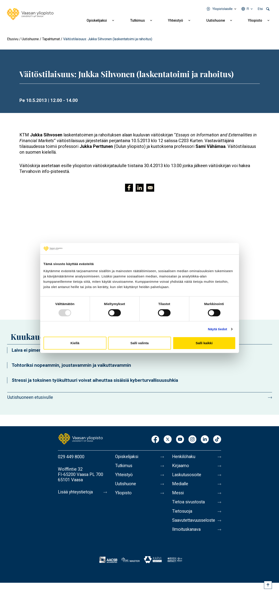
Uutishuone (215, 20)
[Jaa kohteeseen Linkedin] (140, 188)
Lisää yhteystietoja (76, 492)
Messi (178, 494)
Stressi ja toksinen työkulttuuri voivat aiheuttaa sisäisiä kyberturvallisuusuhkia (95, 380)
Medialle (180, 484)
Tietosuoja (182, 512)
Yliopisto (255, 20)
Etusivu (12, 39)
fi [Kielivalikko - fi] (248, 9)
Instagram (192, 439)
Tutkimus (137, 20)
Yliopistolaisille (222, 9)
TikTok (217, 439)
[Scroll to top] (268, 585)
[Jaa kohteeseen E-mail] (150, 188)
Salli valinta (139, 343)
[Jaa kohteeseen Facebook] (129, 188)
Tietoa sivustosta (189, 503)
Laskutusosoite (187, 475)
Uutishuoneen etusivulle (30, 397)
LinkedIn (205, 439)
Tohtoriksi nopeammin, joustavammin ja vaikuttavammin (71, 365)
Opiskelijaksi (97, 20)
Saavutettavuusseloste (194, 521)
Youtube (180, 439)
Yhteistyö (175, 20)
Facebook (155, 439)
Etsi (260, 9)
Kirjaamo (180, 466)
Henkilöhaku (184, 456)
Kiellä (74, 343)
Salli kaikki (204, 343)
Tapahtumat (51, 39)
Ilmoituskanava (186, 531)
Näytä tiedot (217, 329)
